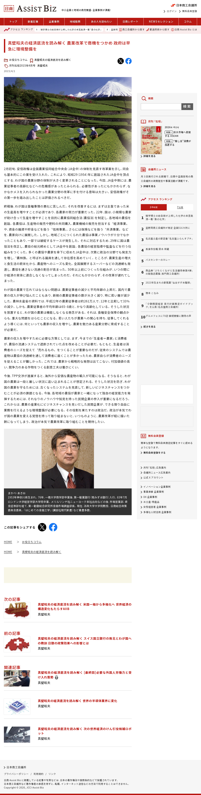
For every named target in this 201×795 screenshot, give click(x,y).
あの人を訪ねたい (101, 21)
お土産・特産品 (151, 502)
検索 (187, 106)
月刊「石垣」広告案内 (154, 467)
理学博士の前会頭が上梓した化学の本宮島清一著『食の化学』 (71, 30)
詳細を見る (149, 156)
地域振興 (75, 21)
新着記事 (33, 21)
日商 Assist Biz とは (184, 29)
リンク (52, 774)
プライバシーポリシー (16, 774)
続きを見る (149, 326)
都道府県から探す (157, 29)
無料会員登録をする (154, 452)
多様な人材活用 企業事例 (157, 512)
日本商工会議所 (16, 767)
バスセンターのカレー (158, 260)
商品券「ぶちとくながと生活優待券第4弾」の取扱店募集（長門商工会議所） (169, 272)
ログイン (172, 11)
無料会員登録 (189, 11)
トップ (13, 21)
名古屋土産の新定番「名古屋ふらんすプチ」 (169, 238)
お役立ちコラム (18, 60)
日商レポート (130, 21)
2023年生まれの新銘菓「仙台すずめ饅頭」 (168, 282)
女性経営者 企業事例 (154, 507)
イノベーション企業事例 (157, 486)
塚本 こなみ (152, 293)
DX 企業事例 (150, 497)
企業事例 (54, 21)
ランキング (18, 29)
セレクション (161, 22)
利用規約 (38, 774)
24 (154, 207)
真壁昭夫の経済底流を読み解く (52, 60)
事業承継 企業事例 (153, 492)
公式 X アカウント (153, 478)
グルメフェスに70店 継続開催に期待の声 (168, 316)
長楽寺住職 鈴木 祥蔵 (157, 249)
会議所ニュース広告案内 (157, 472)
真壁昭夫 (42, 65)
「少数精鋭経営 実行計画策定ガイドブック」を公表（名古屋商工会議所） (169, 305)
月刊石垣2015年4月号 (22, 65)
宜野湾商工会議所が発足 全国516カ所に (168, 228)
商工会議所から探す (132, 29)
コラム (188, 21)
